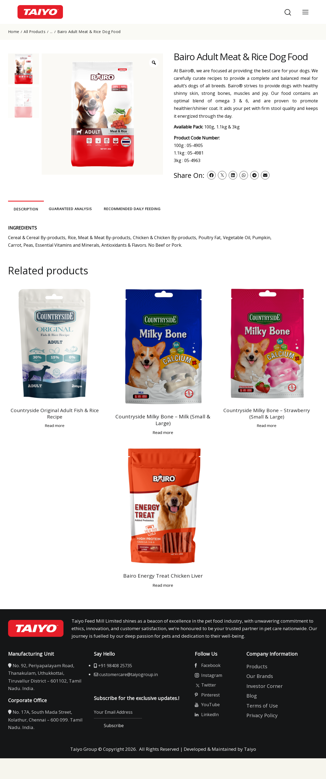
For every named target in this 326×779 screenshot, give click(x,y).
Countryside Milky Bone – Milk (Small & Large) (142, 363)
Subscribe (120, 731)
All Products (34, 31)
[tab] (43, 208)
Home (13, 31)
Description (43, 208)
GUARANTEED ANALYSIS (113, 208)
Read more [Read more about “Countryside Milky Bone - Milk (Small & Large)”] (142, 370)
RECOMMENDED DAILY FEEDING (184, 208)
